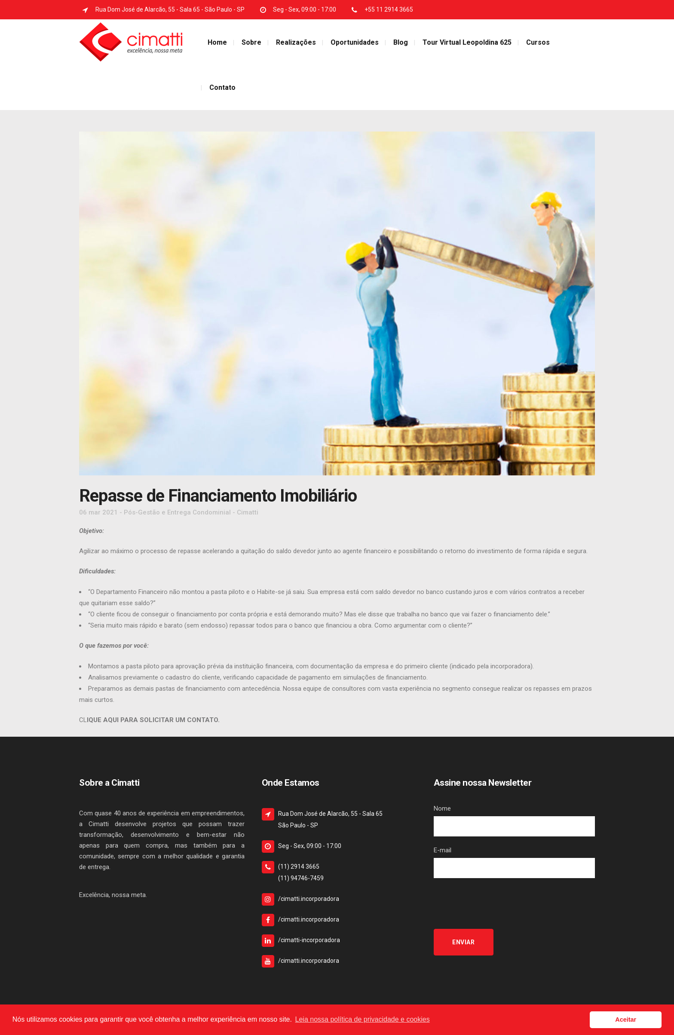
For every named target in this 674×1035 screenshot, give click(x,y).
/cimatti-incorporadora (309, 940)
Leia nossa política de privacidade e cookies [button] (362, 1019)
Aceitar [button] (625, 1019)
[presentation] (499, 903)
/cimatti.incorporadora (308, 898)
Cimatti (247, 512)
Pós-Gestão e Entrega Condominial (177, 512)
